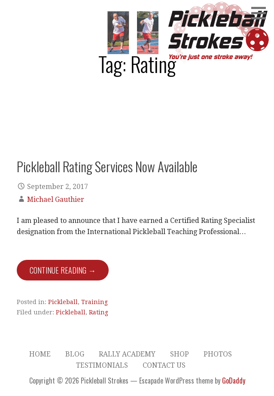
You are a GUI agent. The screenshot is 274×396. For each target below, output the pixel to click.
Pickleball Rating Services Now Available (107, 166)
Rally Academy (127, 354)
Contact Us (164, 365)
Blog (74, 354)
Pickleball (63, 302)
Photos (218, 354)
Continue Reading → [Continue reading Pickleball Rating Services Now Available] (63, 270)
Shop (179, 354)
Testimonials (102, 365)
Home (40, 354)
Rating (98, 312)
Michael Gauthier (55, 199)
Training (94, 302)
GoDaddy (233, 380)
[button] (261, 13)
